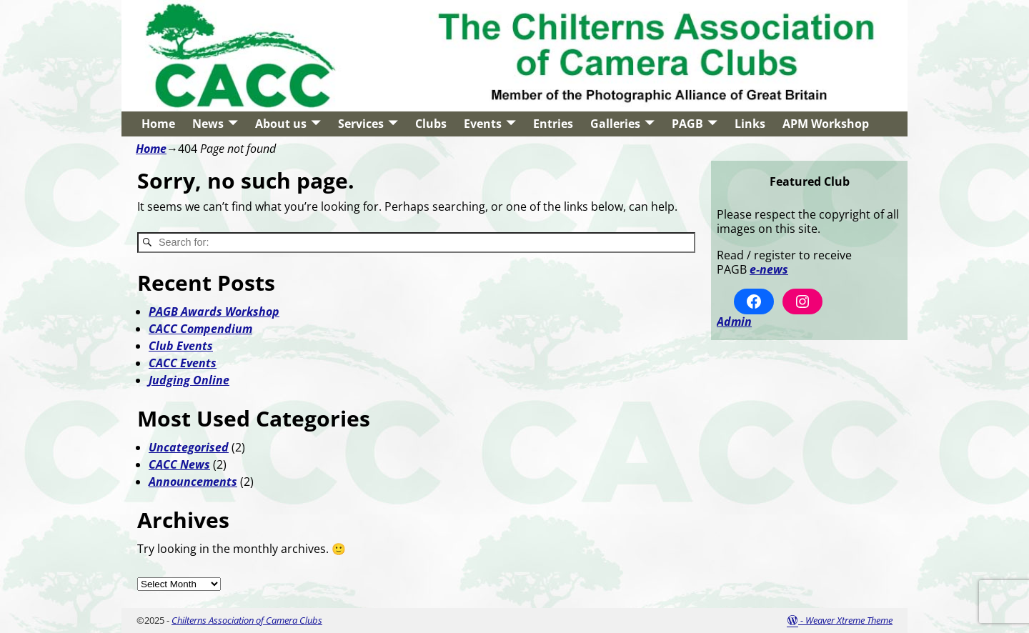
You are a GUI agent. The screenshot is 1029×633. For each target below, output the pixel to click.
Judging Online (189, 380)
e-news (769, 269)
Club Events (181, 346)
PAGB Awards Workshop (214, 311)
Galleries (615, 123)
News (208, 123)
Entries (553, 123)
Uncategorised (189, 447)
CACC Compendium (200, 329)
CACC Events (183, 363)
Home (158, 123)
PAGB (687, 123)
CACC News (179, 464)
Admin (734, 321)
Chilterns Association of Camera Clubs (247, 620)
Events (483, 123)
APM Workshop (825, 123)
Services (361, 123)
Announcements (193, 481)
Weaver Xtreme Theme (849, 620)
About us (281, 123)
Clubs (431, 123)
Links (750, 123)
